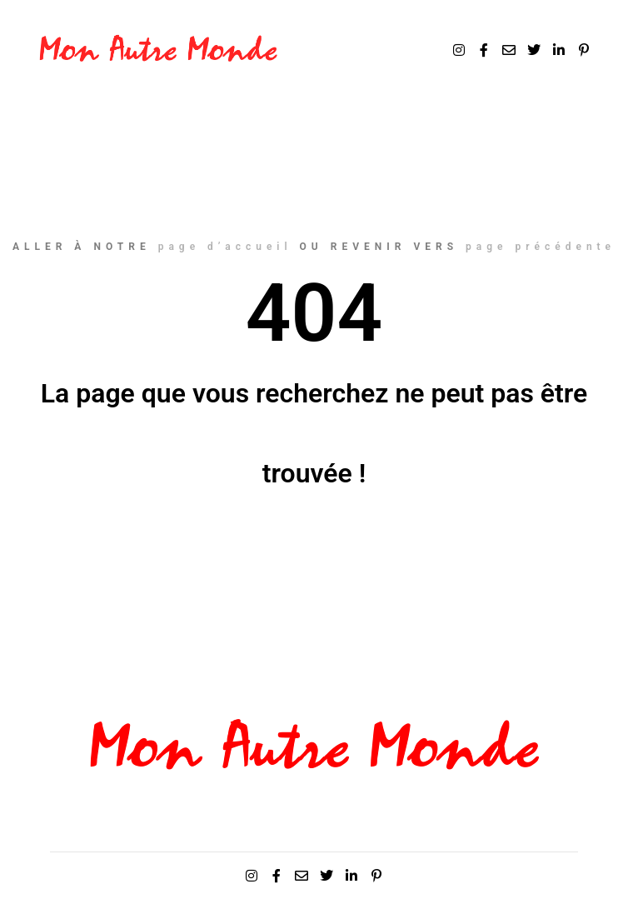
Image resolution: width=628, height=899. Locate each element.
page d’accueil (225, 246)
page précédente (541, 246)
